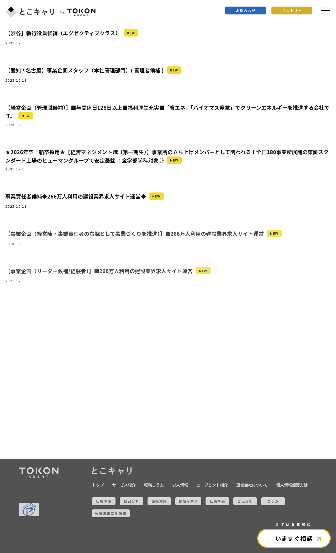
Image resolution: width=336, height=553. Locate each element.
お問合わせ (246, 10)
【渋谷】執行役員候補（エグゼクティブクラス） (62, 33)
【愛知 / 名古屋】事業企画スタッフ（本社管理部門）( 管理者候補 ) (84, 70)
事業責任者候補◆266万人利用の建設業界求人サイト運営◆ (75, 196)
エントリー (292, 10)
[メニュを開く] (325, 10)
